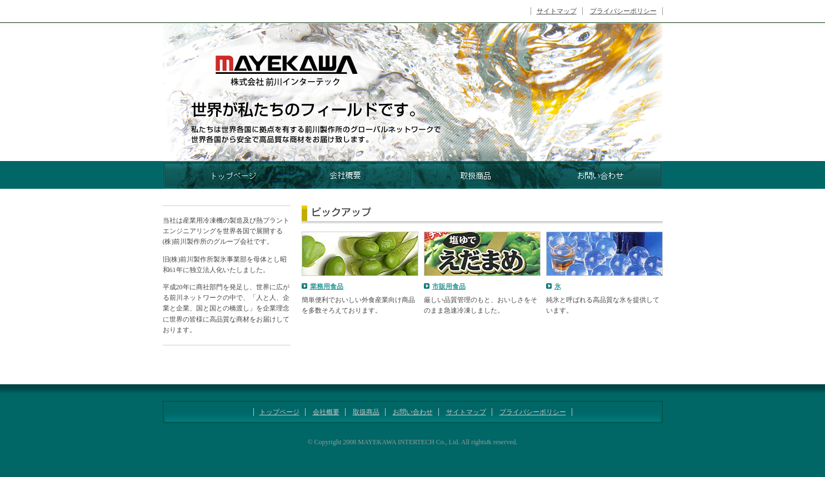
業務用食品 (326, 286)
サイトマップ (557, 11)
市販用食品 (449, 286)
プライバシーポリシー (623, 11)
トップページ (279, 412)
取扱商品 (366, 412)
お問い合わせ (413, 412)
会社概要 (326, 412)
